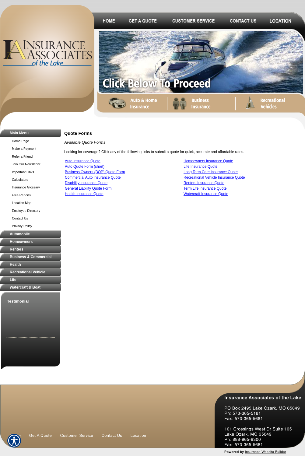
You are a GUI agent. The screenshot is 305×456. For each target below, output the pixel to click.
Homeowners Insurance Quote (208, 161)
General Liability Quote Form (88, 188)
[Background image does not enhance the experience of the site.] (30, 133)
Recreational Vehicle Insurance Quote (214, 177)
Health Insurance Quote (84, 194)
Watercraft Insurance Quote (206, 194)
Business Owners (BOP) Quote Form (95, 172)
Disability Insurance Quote (86, 183)
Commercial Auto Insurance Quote (93, 177)
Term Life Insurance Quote (205, 188)
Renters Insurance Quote (204, 183)
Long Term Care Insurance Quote (211, 172)
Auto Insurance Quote (82, 161)
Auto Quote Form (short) (84, 166)
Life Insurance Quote (200, 166)
